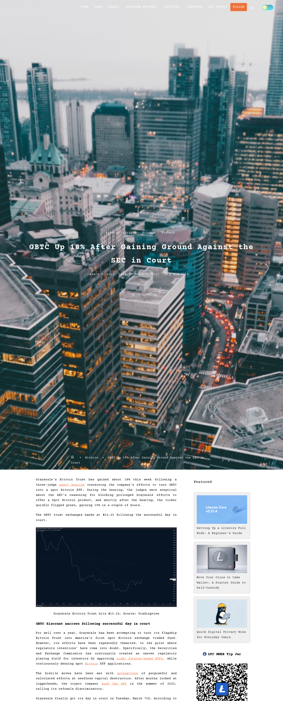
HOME (86, 7)
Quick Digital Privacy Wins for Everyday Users (222, 632)
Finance (149, 232)
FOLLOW (251, 7)
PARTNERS (204, 7)
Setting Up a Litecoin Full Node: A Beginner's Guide (222, 528)
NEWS (101, 7)
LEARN (117, 7)
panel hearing (72, 485)
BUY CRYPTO (228, 7)
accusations (127, 673)
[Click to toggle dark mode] (87, 21)
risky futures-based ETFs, (140, 658)
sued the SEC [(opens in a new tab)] (114, 684)
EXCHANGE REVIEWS (147, 7)
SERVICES (179, 7)
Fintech (168, 232)
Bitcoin (112, 232)
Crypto (130, 232)
